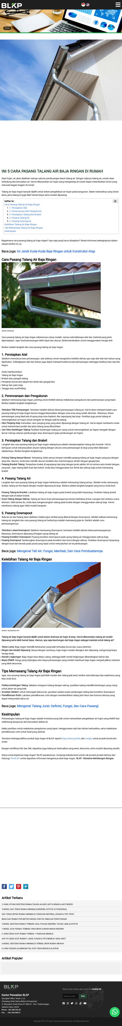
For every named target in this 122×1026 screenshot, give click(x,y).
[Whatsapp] (76, 1003)
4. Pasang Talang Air (19, 218)
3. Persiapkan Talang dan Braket (25, 214)
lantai (70, 738)
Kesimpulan (10, 231)
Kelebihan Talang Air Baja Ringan (20, 224)
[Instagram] (68, 1003)
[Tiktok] (80, 1003)
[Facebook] (64, 1003)
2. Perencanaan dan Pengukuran (25, 211)
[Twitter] (72, 1003)
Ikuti (83, 996)
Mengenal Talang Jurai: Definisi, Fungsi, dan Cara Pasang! (57, 706)
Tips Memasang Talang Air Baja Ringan (23, 227)
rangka (88, 738)
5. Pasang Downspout (20, 221)
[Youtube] (85, 1003)
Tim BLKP (15, 758)
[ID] (83, 6)
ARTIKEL (7, 28)
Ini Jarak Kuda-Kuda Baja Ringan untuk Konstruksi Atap (56, 251)
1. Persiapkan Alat (18, 208)
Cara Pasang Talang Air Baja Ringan (22, 204)
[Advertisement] (61, 147)
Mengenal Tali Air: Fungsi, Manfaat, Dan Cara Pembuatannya (60, 551)
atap (64, 738)
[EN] (88, 6)
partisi (77, 738)
